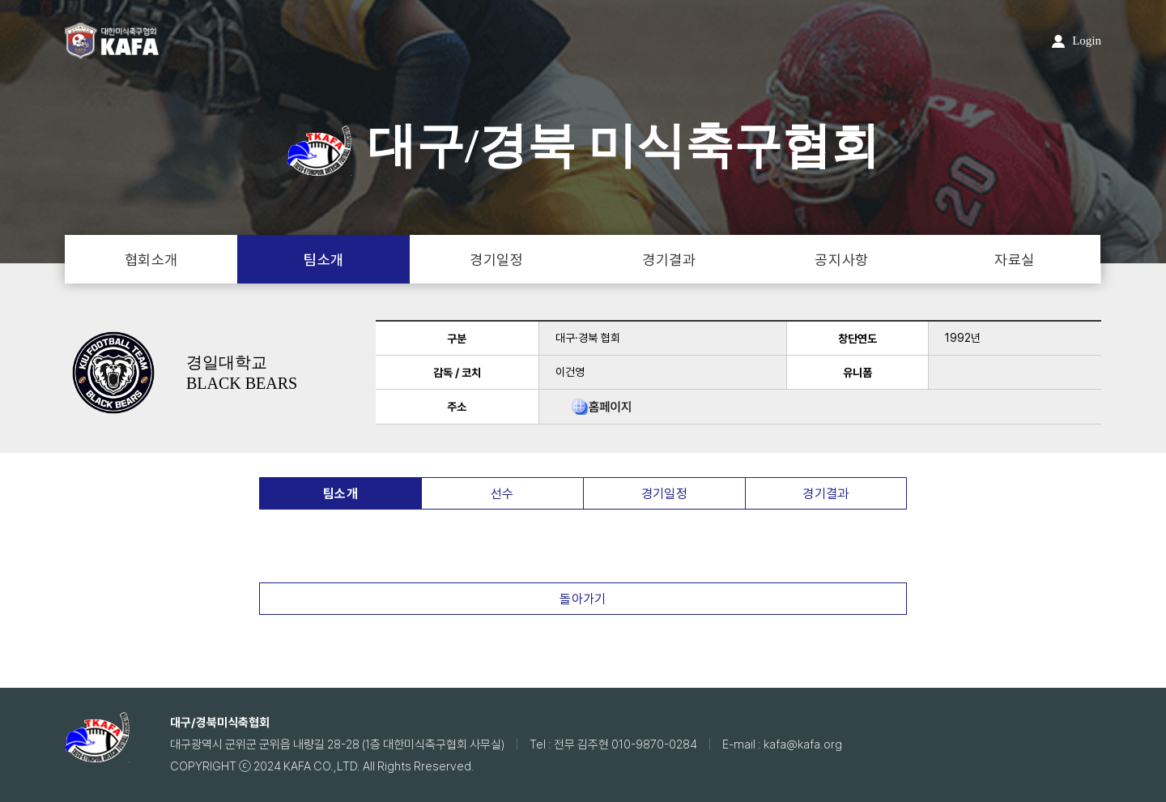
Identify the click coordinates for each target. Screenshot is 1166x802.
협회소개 (151, 259)
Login (1076, 40)
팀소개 (324, 259)
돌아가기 (583, 599)
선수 (502, 493)
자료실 (1014, 259)
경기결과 (669, 259)
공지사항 (841, 259)
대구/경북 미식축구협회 (583, 146)
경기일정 (496, 259)
